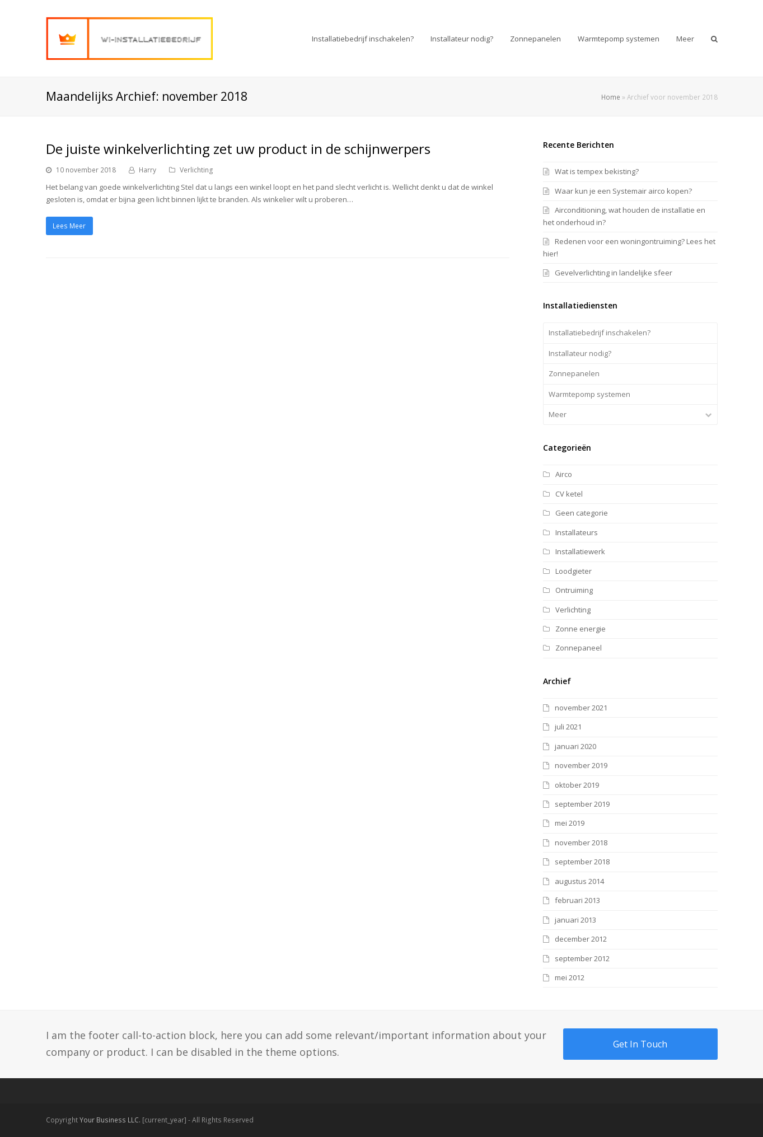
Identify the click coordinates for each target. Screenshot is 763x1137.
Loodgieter (573, 571)
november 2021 (581, 708)
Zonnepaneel (578, 648)
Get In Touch (640, 1044)
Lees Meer (69, 226)
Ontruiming (574, 590)
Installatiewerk (580, 551)
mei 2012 (569, 977)
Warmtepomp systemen (589, 394)
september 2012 (582, 958)
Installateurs (576, 532)
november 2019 (581, 765)
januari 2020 (575, 746)
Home (610, 96)
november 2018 (581, 842)
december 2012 (581, 939)
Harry (147, 170)
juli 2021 (568, 727)
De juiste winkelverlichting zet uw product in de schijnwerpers (238, 148)
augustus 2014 (579, 881)
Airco (563, 474)
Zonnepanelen (574, 373)
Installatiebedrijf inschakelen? (599, 332)
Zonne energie (580, 629)
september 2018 (582, 862)
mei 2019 (569, 823)
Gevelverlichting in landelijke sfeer (613, 273)
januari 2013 (575, 920)
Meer (558, 414)
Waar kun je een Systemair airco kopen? (623, 191)
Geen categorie (581, 513)
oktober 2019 (577, 785)
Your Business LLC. (110, 1120)
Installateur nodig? (580, 353)
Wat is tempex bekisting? (597, 171)
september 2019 (582, 804)
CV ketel (569, 494)
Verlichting (196, 170)
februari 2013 (577, 900)
